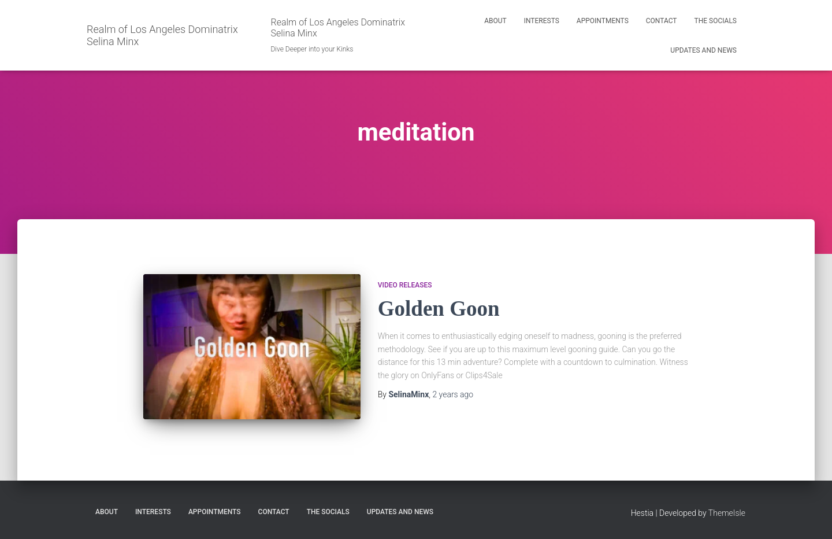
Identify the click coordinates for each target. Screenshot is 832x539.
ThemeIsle (726, 513)
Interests (541, 21)
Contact (661, 21)
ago (452, 394)
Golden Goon (439, 308)
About (495, 21)
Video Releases (405, 285)
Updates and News (703, 50)
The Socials (715, 21)
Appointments (603, 21)
